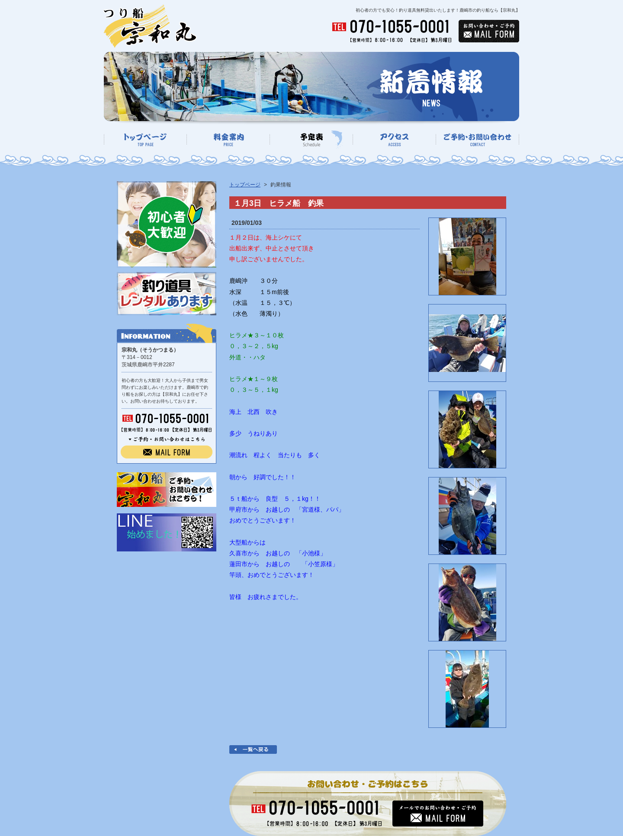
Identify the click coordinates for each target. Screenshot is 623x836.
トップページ (244, 185)
